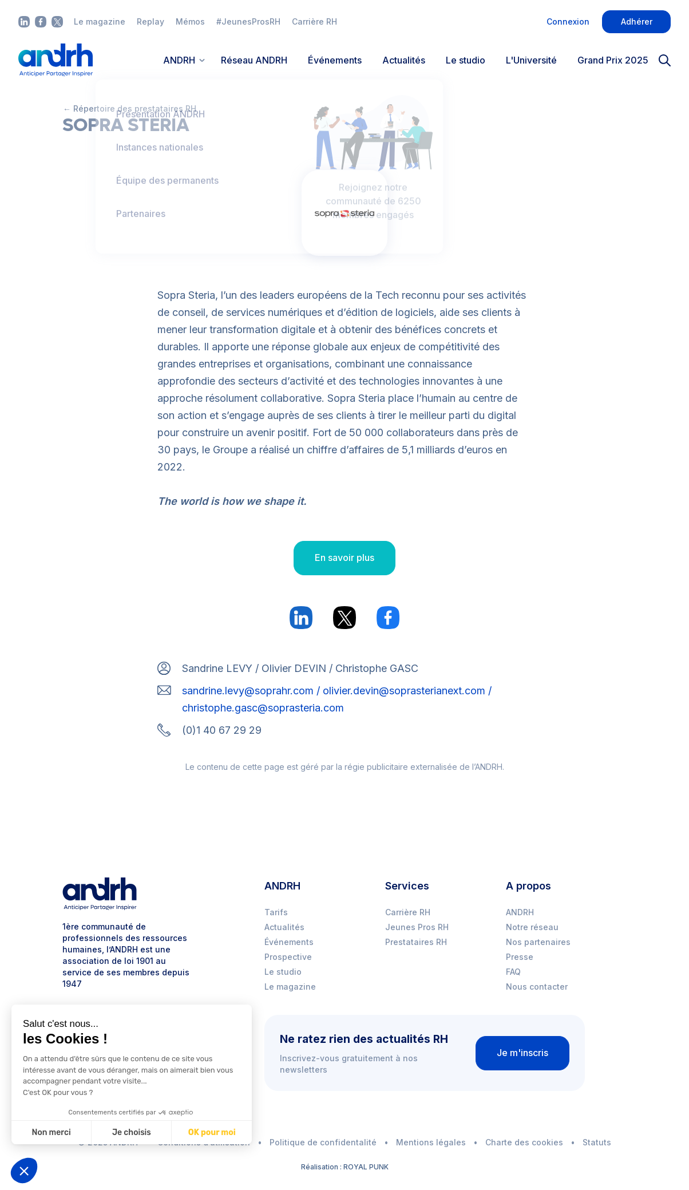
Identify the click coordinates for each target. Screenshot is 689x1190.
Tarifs (276, 912)
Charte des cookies (524, 1142)
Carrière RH (314, 21)
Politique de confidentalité (323, 1142)
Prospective (288, 957)
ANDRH (520, 912)
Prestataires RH (416, 942)
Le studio (465, 60)
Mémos (190, 21)
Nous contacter (537, 986)
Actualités (403, 60)
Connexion (568, 21)
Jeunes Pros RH (417, 927)
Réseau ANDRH (254, 60)
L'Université (531, 60)
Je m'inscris (522, 1052)
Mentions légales (431, 1142)
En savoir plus (344, 557)
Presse (519, 957)
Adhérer (636, 21)
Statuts (597, 1142)
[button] (24, 1170)
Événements (335, 60)
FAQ (513, 971)
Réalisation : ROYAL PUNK (345, 1167)
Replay (150, 21)
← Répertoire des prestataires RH (129, 108)
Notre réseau (532, 927)
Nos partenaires (538, 942)
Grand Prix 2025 (612, 60)
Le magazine (99, 21)
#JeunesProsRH (248, 21)
